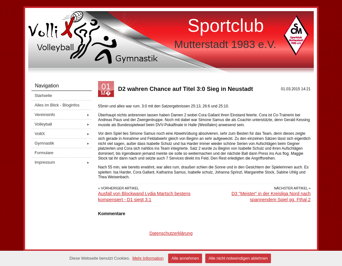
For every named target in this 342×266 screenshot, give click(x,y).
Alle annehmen (185, 258)
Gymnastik (63, 143)
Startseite (43, 95)
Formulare (44, 152)
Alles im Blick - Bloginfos (57, 105)
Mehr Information (147, 258)
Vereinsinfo (63, 114)
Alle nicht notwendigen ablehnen (238, 258)
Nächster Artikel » (292, 188)
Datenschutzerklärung (171, 233)
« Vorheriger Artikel (118, 188)
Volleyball (63, 124)
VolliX (63, 133)
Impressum (63, 162)
